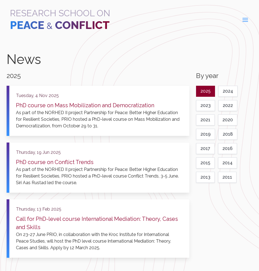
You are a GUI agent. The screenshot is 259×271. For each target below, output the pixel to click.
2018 (228, 134)
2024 (228, 91)
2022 (228, 105)
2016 (227, 148)
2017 (205, 148)
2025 (205, 91)
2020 (227, 119)
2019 (205, 134)
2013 (205, 177)
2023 (205, 105)
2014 (227, 162)
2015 (205, 162)
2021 (205, 119)
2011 (227, 177)
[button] (245, 19)
